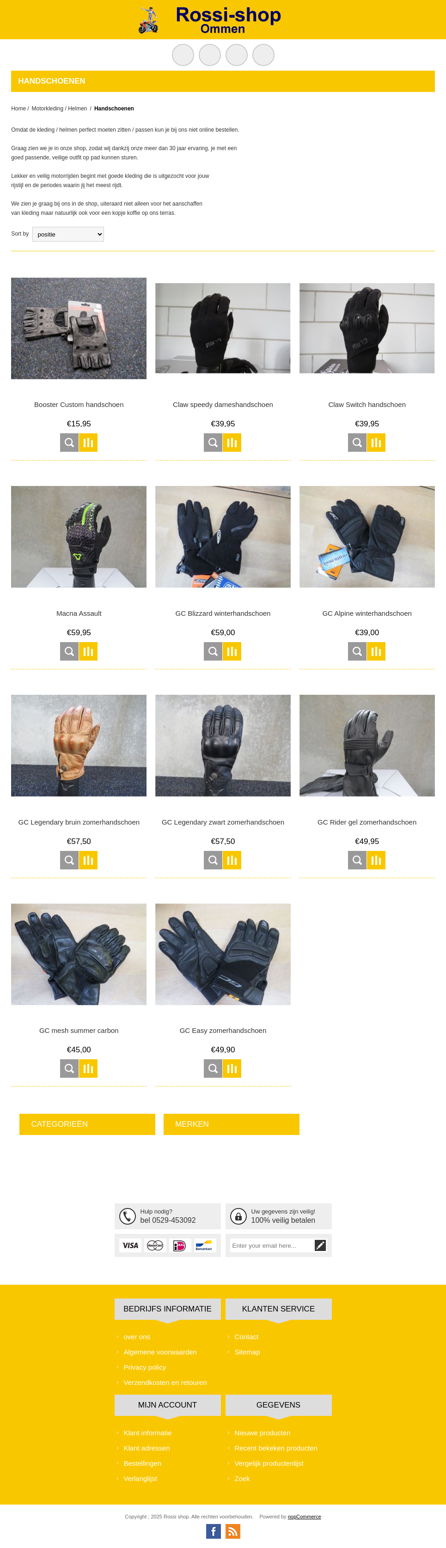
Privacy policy (145, 1367)
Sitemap (247, 1352)
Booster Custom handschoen (78, 404)
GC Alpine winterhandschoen (366, 613)
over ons (137, 1337)
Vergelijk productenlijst (269, 1463)
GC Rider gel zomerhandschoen (367, 822)
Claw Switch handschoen (367, 404)
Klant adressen (147, 1448)
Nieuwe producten (263, 1433)
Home (18, 108)
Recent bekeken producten (276, 1448)
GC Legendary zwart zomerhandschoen (223, 822)
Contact (247, 1337)
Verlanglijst (141, 1478)
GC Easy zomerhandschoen (223, 1030)
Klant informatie (148, 1433)
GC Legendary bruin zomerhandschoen (79, 822)
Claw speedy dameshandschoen (223, 404)
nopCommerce (304, 1516)
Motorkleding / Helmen (59, 108)
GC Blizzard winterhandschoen (223, 613)
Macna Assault (79, 613)
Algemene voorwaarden (160, 1352)
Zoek (242, 1478)
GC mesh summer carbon (79, 1030)
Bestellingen (143, 1463)
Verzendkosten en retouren (165, 1382)
